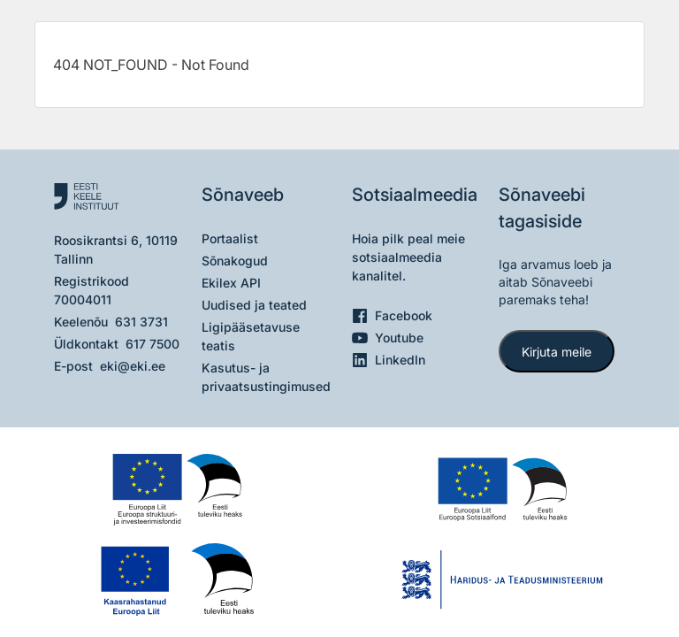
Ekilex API (231, 282)
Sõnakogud (235, 260)
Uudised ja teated (254, 304)
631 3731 (141, 321)
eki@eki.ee (132, 365)
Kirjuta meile (556, 351)
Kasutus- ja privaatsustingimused (266, 377)
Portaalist (230, 238)
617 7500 (152, 343)
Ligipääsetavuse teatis (251, 336)
